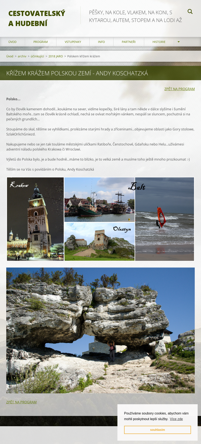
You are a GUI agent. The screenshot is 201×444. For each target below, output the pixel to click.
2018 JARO (55, 56)
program (40, 42)
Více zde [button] (176, 419)
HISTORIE (159, 42)
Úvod (12, 42)
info (101, 42)
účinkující (37, 56)
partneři (129, 42)
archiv (22, 56)
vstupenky (73, 42)
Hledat (190, 12)
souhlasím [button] (157, 429)
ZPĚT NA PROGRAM (179, 89)
